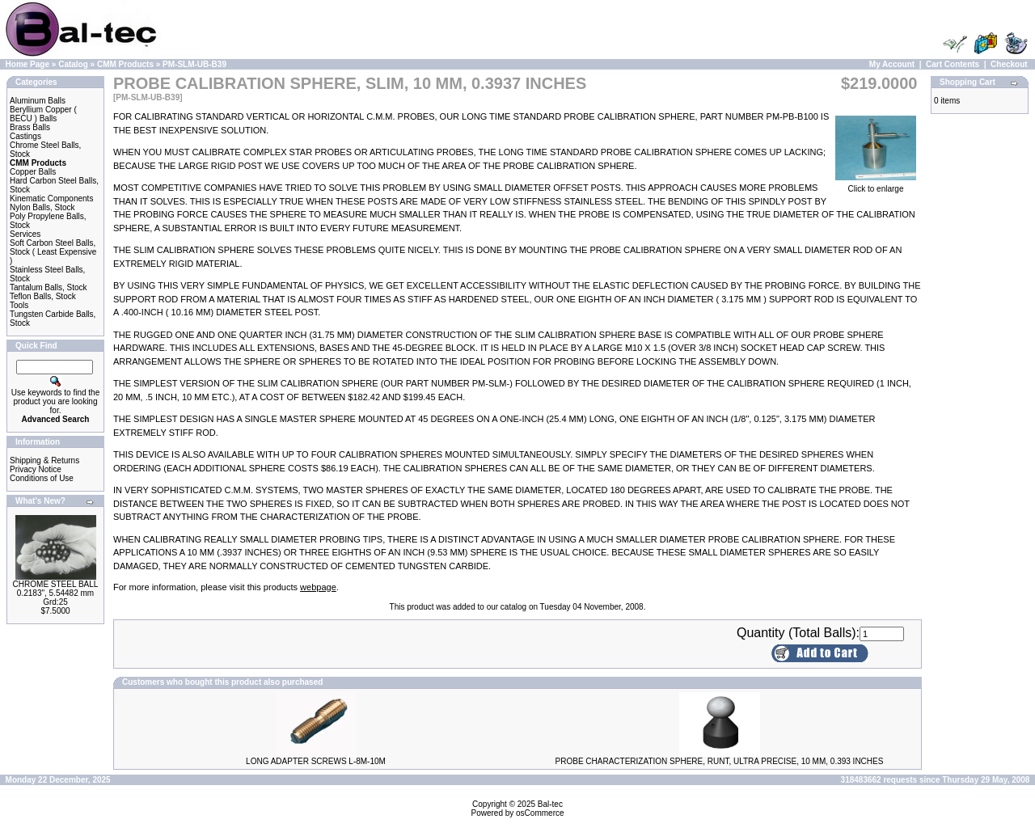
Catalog (73, 64)
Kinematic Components (51, 198)
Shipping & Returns (44, 460)
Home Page (27, 64)
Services (25, 234)
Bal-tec (550, 804)
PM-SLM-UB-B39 (194, 64)
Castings (25, 136)
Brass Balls (30, 127)
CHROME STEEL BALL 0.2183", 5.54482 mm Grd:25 (56, 593)
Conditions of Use (42, 478)
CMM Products (125, 64)
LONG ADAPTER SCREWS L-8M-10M (316, 761)
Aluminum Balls (37, 100)
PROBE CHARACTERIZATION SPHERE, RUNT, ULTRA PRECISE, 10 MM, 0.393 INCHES (720, 761)
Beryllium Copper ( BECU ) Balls (43, 114)
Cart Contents (952, 64)
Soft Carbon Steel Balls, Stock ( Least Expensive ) (53, 252)
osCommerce (540, 813)
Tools (19, 305)
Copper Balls (33, 171)
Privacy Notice (35, 469)
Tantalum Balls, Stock (48, 287)
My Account (892, 64)
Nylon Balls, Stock (42, 207)
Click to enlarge (875, 185)
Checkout (1009, 64)
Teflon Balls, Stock (43, 296)
